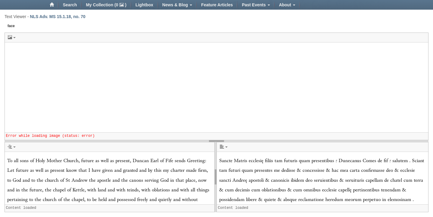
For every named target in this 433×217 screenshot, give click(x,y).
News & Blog (177, 4)
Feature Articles (217, 4)
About (287, 4)
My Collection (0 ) (106, 4)
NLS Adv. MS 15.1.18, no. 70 (57, 16)
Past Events (256, 4)
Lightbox (144, 4)
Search (70, 4)
